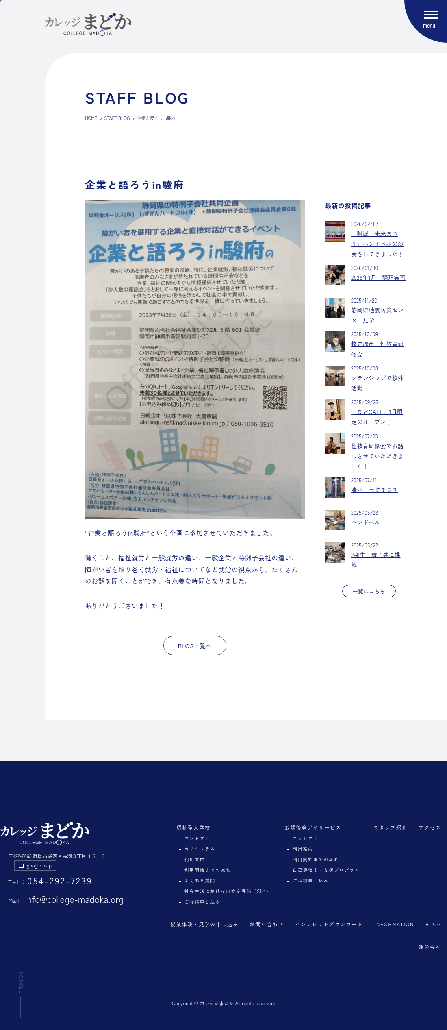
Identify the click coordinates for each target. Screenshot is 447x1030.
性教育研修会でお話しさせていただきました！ (377, 456)
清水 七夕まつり (374, 490)
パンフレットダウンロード (329, 924)
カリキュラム (200, 848)
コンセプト (197, 838)
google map (39, 865)
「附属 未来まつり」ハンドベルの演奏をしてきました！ (377, 243)
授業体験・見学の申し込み (205, 924)
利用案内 (194, 859)
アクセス (430, 827)
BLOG (433, 924)
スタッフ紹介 (390, 827)
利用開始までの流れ (207, 870)
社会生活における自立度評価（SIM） (227, 891)
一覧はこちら (369, 591)
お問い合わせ (267, 924)
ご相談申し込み (202, 901)
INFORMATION (394, 924)
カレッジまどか (217, 1003)
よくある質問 (200, 880)
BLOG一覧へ (195, 645)
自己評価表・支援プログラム (326, 870)
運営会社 (430, 946)
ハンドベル (365, 522)
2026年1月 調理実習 (378, 277)
